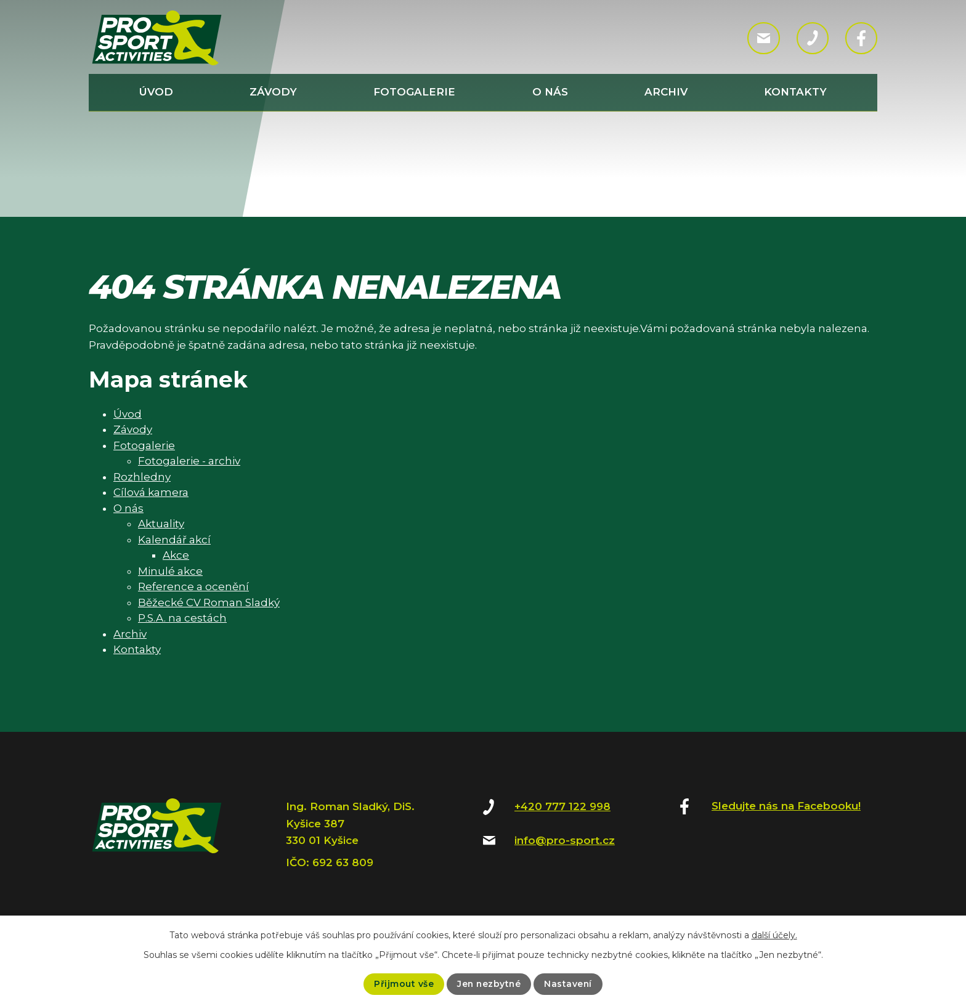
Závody (273, 92)
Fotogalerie (414, 92)
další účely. (774, 935)
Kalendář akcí (174, 539)
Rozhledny (142, 477)
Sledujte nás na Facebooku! (786, 806)
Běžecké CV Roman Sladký (209, 602)
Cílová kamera (151, 492)
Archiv (666, 92)
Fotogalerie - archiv (189, 461)
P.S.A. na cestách (182, 618)
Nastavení (569, 983)
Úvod (156, 92)
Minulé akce (170, 571)
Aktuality (161, 523)
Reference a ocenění (193, 586)
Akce (176, 555)
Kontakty (795, 92)
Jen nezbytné (488, 983)
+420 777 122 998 (562, 806)
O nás (550, 92)
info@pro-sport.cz (564, 840)
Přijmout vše (402, 983)
